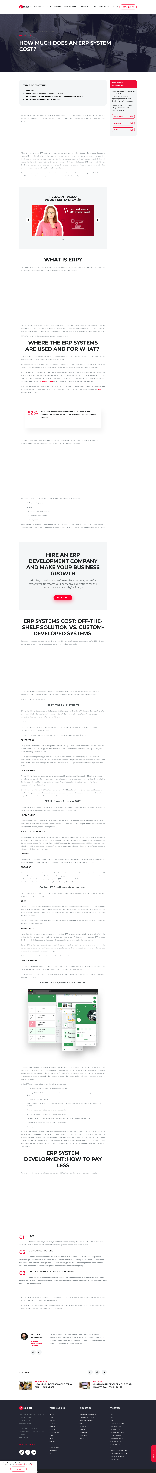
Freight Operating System (119, 1453)
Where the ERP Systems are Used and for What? (44, 93)
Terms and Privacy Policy (23, 1465)
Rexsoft (25, 1408)
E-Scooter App (115, 1429)
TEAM (49, 7)
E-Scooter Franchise (117, 1432)
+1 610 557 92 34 (25, 1423)
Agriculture (83, 1435)
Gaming (82, 1423)
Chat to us (153, 1454)
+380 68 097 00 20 (26, 1437)
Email (123, 130)
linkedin (90, 1372)
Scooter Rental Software (118, 1450)
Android (52, 1441)
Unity (51, 1418)
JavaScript (53, 1420)
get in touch (63, 597)
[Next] (97, 220)
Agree (18, 1469)
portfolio (83, 7)
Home (21, 31)
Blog (26, 31)
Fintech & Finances (86, 1420)
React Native (54, 1432)
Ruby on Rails (54, 1447)
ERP (111, 1418)
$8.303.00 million (46, 381)
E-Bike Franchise (115, 1435)
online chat (123, 123)
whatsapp (123, 116)
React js (52, 1429)
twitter (104, 1372)
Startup (82, 1429)
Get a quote (128, 7)
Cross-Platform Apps (117, 1423)
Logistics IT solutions (117, 1456)
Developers (38, 7)
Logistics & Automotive (87, 1415)
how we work (70, 7)
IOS (50, 1444)
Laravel (51, 1438)
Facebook (33, 1352)
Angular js (52, 1426)
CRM (111, 1415)
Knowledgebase (115, 1444)
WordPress (53, 1450)
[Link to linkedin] (33, 1452)
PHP (51, 1435)
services (57, 7)
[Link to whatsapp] (21, 1452)
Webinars (113, 1447)
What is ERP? (31, 90)
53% (99, 389)
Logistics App (114, 1459)
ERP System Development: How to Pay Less (43, 99)
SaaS (111, 1420)
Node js (52, 1423)
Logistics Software (116, 1426)
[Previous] (28, 220)
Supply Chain (83, 1438)
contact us (104, 7)
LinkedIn (39, 1352)
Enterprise (83, 1432)
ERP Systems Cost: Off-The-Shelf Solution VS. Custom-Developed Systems (54, 96)
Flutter (51, 1415)
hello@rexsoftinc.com (27, 1444)
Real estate (83, 1426)
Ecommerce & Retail (86, 1418)
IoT (50, 1453)
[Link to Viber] (27, 1452)
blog (94, 7)
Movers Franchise (116, 1441)
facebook (97, 1372)
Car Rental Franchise (117, 1438)
